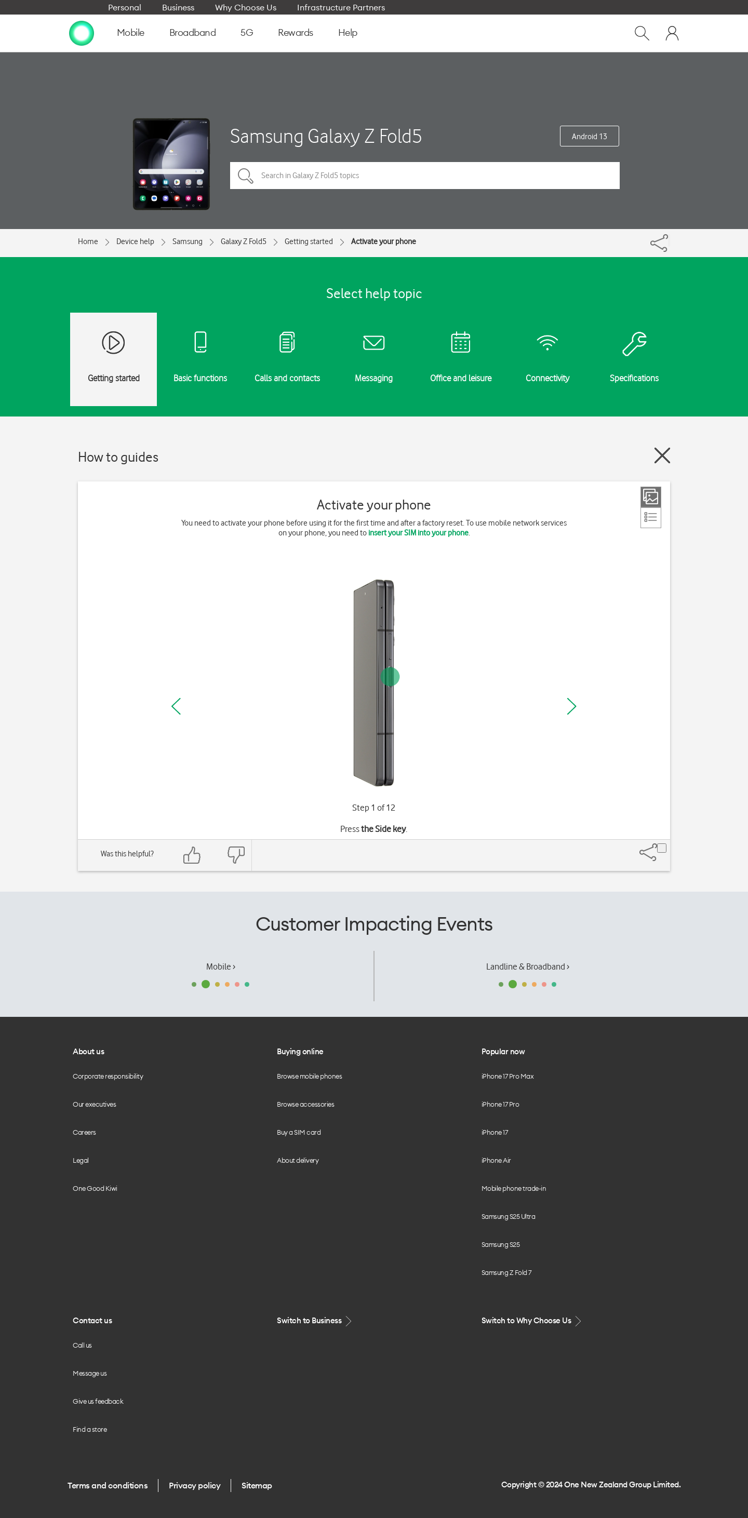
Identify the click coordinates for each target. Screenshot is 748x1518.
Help (347, 32)
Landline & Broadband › (527, 966)
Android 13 (589, 136)
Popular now (503, 1051)
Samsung (187, 241)
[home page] (81, 33)
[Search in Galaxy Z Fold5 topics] (425, 175)
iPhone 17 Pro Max (508, 1076)
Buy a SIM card (298, 1132)
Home (88, 241)
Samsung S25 (501, 1244)
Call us (82, 1345)
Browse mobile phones (309, 1076)
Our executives (94, 1104)
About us (88, 1051)
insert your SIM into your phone (418, 533)
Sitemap (257, 1485)
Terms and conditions (108, 1485)
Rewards (295, 32)
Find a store (89, 1429)
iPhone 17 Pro (500, 1104)
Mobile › (220, 966)
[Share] (669, 240)
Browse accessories (305, 1104)
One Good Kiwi (95, 1188)
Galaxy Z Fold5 (243, 241)
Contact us (92, 1320)
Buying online (300, 1051)
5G (247, 32)
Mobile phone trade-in (514, 1188)
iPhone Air (496, 1160)
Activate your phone (383, 241)
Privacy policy (194, 1485)
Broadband (192, 32)
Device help (135, 241)
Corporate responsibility (108, 1076)
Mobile (130, 32)
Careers (84, 1132)
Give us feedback (98, 1401)
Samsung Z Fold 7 (506, 1272)
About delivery (297, 1160)
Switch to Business (315, 1320)
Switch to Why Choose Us (532, 1320)
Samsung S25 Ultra (509, 1216)
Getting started (309, 241)
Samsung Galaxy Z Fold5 (326, 135)
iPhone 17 (495, 1132)
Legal (81, 1160)
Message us (89, 1373)
